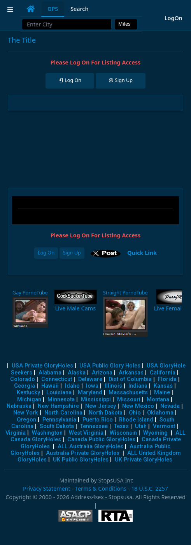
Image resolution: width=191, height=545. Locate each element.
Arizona (102, 372)
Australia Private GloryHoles (82, 453)
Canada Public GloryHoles (101, 439)
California (162, 372)
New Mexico (138, 406)
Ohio (135, 412)
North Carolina (63, 412)
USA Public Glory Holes (109, 365)
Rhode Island (136, 419)
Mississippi (96, 399)
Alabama (50, 372)
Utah (141, 426)
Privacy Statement (46, 488)
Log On (46, 252)
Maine (162, 392)
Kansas (163, 386)
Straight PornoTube (125, 292)
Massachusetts (128, 392)
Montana (158, 399)
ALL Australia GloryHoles (90, 446)
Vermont (164, 426)
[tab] (30, 9)
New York (25, 412)
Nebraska (19, 406)
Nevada (170, 406)
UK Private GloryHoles (143, 459)
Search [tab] (79, 8)
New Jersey (100, 406)
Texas (121, 426)
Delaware (90, 379)
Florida (167, 379)
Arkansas (131, 372)
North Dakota (106, 412)
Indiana (137, 386)
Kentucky (28, 392)
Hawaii (50, 386)
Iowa (92, 386)
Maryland (90, 392)
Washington (47, 433)
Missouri (128, 399)
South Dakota (57, 426)
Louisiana (59, 392)
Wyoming (155, 433)
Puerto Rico (97, 419)
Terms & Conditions (100, 488)
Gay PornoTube (30, 292)
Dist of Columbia (130, 379)
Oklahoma (160, 412)
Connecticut (56, 379)
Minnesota (61, 399)
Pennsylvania (59, 419)
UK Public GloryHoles (81, 459)
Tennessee (94, 426)
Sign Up (72, 252)
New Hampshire (58, 406)
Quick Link (142, 252)
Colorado (22, 379)
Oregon (26, 419)
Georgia (24, 386)
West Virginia (86, 433)
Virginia (15, 433)
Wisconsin (123, 433)
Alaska (77, 372)
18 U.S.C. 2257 (149, 488)
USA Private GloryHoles (42, 365)
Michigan (29, 399)
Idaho (72, 386)
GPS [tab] (52, 8)
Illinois (113, 386)
